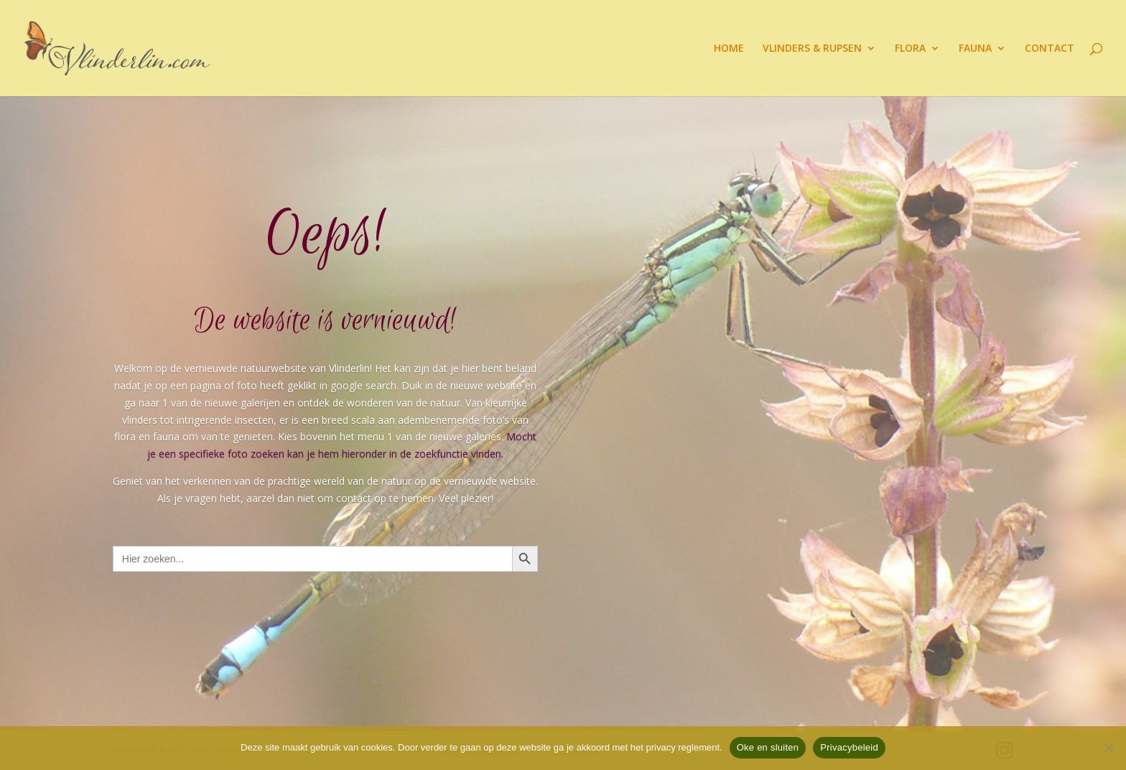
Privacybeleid (849, 747)
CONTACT (1049, 49)
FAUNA (975, 49)
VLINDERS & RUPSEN (812, 49)
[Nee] (1108, 748)
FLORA (910, 49)
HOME (729, 49)
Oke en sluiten (768, 747)
